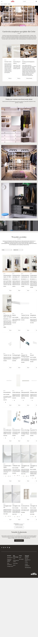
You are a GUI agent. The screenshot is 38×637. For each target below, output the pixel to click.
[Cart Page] (36, 1)
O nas (14, 558)
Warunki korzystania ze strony (27, 560)
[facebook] (2, 547)
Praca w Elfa (15, 563)
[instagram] (4, 547)
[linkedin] (6, 547)
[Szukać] (28, 1)
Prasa (20, 557)
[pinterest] (7, 547)
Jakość (14, 565)
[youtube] (9, 547)
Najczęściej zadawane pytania (9, 560)
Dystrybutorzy (10, 557)
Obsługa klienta (10, 566)
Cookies (26, 562)
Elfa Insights (21, 559)
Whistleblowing (28, 567)
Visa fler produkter (19, 527)
